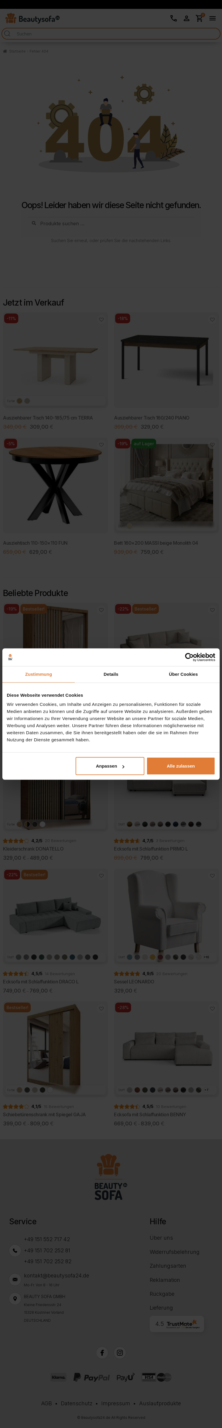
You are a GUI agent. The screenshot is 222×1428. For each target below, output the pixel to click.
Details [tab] (111, 674)
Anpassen (110, 765)
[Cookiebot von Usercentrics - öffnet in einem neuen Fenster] (189, 657)
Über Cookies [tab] (183, 674)
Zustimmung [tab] (38, 674)
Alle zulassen (181, 765)
